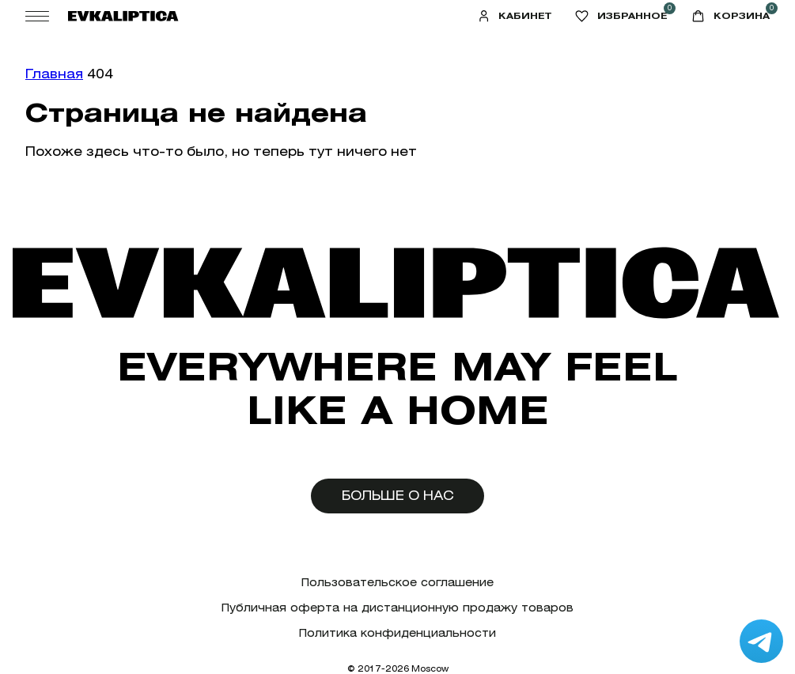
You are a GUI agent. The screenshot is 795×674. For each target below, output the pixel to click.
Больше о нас (398, 495)
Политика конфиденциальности (397, 633)
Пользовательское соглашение (397, 583)
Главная (54, 73)
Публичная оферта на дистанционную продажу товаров (397, 608)
